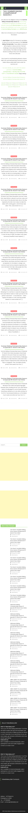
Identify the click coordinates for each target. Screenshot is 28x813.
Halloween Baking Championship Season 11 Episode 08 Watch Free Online (18, 606)
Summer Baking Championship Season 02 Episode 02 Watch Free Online (14, 190)
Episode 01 (4, 83)
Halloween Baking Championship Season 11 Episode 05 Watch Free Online (18, 634)
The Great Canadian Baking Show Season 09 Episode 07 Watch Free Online (18, 540)
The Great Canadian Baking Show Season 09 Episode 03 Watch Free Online (18, 578)
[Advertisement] (14, 424)
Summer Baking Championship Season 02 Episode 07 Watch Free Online (14, 346)
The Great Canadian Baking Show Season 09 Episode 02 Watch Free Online (18, 587)
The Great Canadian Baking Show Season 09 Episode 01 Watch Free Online (18, 596)
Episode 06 (10, 85)
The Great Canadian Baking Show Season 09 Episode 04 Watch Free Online (18, 568)
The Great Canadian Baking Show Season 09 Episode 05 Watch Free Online (18, 559)
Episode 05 (4, 85)
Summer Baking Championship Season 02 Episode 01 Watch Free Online (14, 159)
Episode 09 (11, 86)
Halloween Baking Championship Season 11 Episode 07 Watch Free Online (18, 615)
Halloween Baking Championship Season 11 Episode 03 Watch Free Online (18, 653)
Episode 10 (17, 86)
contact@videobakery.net (11, 802)
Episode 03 (16, 83)
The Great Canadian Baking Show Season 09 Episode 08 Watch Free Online (18, 531)
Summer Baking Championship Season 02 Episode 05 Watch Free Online (14, 283)
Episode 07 (17, 85)
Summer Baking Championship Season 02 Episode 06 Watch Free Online (14, 314)
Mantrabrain (22, 811)
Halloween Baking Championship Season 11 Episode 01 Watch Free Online (18, 671)
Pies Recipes (14, 95)
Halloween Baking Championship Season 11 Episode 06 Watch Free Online (18, 625)
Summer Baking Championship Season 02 (14, 79)
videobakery (14, 117)
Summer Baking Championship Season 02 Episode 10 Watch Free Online (14, 128)
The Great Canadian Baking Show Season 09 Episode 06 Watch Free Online (18, 550)
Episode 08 (23, 85)
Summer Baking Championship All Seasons (14, 77)
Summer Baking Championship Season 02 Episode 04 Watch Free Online (14, 251)
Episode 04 (23, 83)
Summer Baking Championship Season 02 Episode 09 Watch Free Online (14, 98)
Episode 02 (10, 83)
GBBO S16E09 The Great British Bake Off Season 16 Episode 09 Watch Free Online (18, 690)
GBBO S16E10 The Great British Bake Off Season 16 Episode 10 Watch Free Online (18, 681)
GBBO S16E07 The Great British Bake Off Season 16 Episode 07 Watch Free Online (18, 709)
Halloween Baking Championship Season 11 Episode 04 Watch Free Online (18, 643)
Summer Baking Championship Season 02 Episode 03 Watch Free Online (14, 220)
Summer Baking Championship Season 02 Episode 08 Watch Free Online (14, 379)
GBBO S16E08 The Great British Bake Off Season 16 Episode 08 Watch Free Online (18, 700)
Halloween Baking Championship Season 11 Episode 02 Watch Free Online (18, 662)
